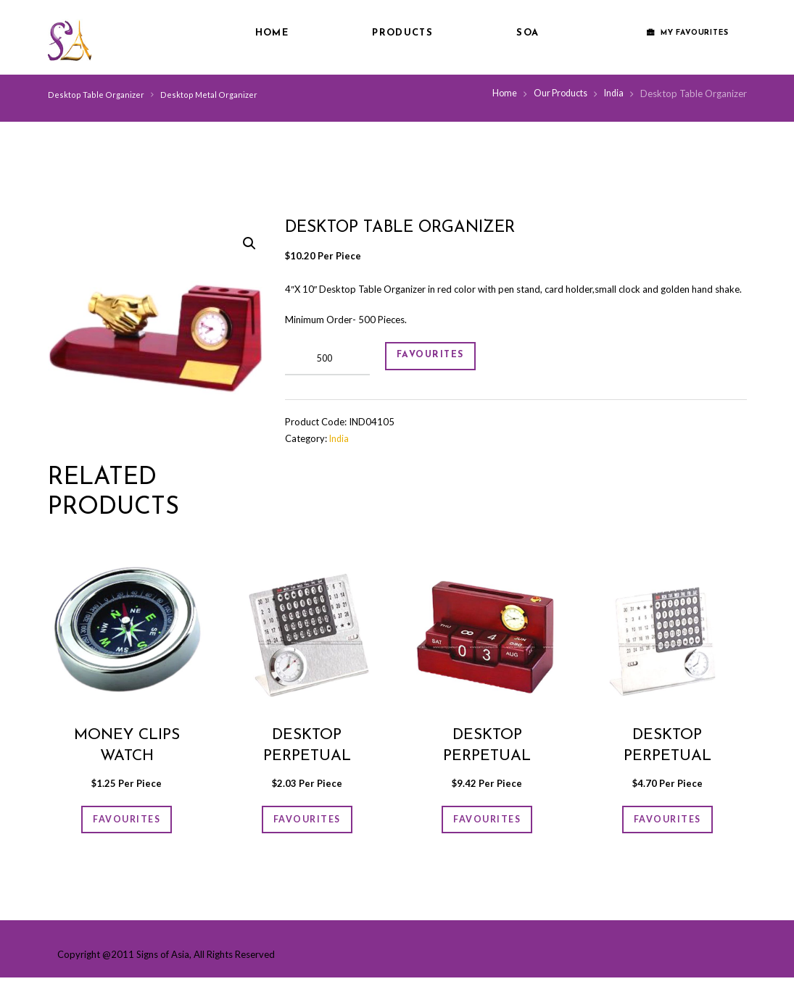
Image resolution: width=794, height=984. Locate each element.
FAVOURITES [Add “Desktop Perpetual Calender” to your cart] (307, 822)
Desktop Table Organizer (94, 94)
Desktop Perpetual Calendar (487, 756)
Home (272, 33)
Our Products (557, 93)
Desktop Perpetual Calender (307, 756)
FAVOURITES (440, 359)
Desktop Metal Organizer (204, 94)
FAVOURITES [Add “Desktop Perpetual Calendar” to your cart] (487, 822)
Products (402, 33)
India (613, 93)
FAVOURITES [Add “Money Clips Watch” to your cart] (127, 822)
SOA (527, 33)
